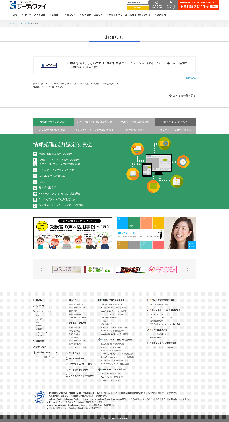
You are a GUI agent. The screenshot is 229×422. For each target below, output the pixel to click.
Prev (19, 176)
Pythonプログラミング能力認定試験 (59, 193)
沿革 (37, 322)
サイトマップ (74, 353)
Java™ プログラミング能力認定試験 (114, 311)
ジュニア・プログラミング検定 (56, 170)
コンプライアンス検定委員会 (175, 130)
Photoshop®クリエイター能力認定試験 (115, 364)
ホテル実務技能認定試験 (159, 304)
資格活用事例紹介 (75, 344)
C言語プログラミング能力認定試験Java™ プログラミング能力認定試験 (59, 162)
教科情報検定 (47, 187)
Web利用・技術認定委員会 (135, 121)
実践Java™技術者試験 (109, 317)
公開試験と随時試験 (76, 304)
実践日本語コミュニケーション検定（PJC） (166, 324)
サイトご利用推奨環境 (78, 370)
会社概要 (39, 319)
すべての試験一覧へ (177, 121)
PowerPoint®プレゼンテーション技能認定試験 (118, 357)
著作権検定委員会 (135, 130)
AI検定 (42, 181)
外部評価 (39, 329)
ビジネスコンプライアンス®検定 (162, 347)
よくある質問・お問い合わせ (81, 376)
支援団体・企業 (41, 332)
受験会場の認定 (74, 331)
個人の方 (72, 300)
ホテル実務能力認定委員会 (53, 130)
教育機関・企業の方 (77, 323)
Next (210, 176)
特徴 (37, 316)
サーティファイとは (44, 311)
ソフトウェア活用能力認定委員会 (94, 121)
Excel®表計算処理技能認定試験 (112, 344)
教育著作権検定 (155, 337)
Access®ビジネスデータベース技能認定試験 (117, 354)
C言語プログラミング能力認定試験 (113, 308)
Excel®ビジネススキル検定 (111, 347)
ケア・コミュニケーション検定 (161, 318)
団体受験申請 (73, 337)
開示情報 (39, 325)
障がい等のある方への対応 (78, 308)
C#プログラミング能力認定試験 (57, 199)
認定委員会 (40, 335)
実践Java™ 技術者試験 (52, 175)
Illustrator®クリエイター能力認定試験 (114, 360)
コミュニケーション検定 (159, 314)
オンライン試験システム (45, 357)
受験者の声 (73, 311)
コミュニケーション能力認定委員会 (94, 130)
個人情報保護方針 (76, 358)
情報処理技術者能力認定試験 (55, 154)
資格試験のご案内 (75, 327)
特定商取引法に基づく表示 (80, 364)
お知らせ (40, 306)
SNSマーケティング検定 (110, 380)
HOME (12, 23)
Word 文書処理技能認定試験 (111, 351)
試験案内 (40, 341)
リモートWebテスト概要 (77, 317)
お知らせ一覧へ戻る (184, 95)
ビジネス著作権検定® (158, 334)
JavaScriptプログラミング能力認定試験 (61, 205)
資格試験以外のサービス (46, 352)
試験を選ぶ (41, 347)
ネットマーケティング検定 (111, 374)
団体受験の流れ (74, 334)
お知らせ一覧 (24, 23)
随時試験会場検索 (75, 314)
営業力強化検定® (156, 321)
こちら (42, 87)
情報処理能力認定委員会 (53, 121)
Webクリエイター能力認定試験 (112, 377)
